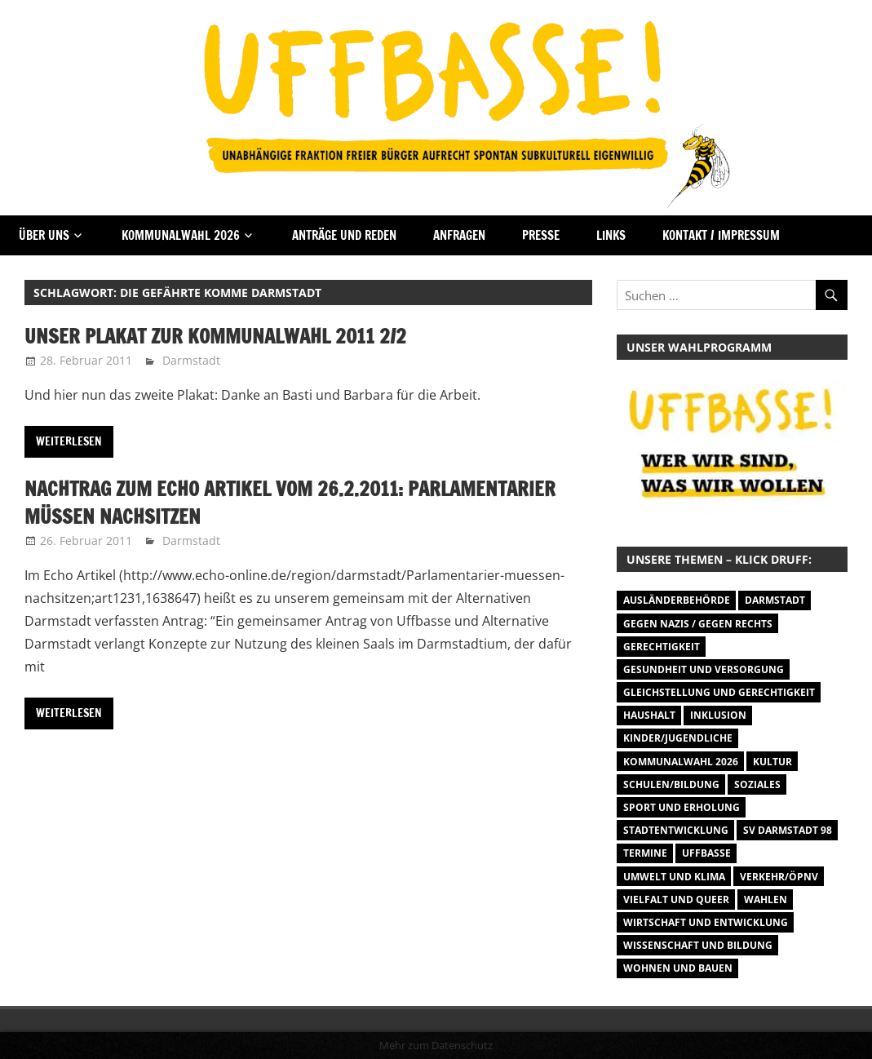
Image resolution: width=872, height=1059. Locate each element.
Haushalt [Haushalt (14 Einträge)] (649, 715)
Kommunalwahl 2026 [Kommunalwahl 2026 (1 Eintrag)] (680, 762)
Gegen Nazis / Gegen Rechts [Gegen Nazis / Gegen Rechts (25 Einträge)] (697, 624)
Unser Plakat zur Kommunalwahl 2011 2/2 (215, 336)
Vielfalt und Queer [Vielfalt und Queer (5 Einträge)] (676, 899)
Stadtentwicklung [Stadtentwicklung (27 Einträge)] (675, 830)
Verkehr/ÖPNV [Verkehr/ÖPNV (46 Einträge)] (779, 877)
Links (611, 235)
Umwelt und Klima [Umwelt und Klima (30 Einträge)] (674, 877)
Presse (541, 235)
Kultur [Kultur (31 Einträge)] (772, 762)
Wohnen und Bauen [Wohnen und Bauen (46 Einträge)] (678, 968)
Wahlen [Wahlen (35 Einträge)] (765, 899)
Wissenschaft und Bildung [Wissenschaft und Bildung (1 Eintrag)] (697, 945)
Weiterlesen (69, 441)
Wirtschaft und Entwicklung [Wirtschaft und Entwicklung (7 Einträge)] (705, 922)
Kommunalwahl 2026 (181, 235)
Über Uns (44, 235)
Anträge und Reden (344, 235)
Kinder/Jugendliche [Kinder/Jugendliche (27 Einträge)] (678, 738)
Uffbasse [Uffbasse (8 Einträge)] (706, 853)
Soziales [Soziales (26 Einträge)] (757, 784)
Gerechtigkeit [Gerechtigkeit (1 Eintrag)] (661, 647)
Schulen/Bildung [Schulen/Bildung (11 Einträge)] (671, 784)
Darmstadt (191, 360)
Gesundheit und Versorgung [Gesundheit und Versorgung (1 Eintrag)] (703, 669)
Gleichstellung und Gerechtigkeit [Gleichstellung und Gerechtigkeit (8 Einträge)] (719, 692)
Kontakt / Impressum (721, 235)
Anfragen (459, 235)
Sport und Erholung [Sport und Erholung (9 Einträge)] (681, 807)
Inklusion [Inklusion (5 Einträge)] (718, 715)
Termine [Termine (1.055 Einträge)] (645, 853)
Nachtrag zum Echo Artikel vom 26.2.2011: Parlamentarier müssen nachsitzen (290, 502)
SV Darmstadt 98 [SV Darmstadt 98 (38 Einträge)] (787, 830)
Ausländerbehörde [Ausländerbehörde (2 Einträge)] (676, 600)
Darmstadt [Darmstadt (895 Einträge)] (775, 600)
